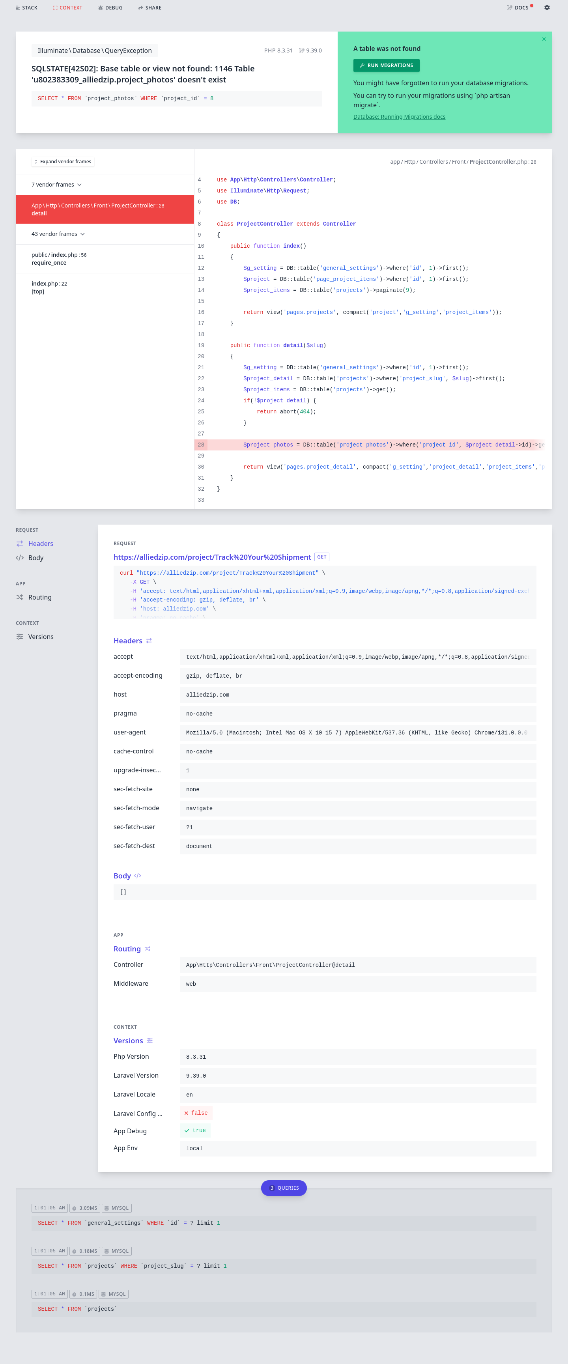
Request (27, 530)
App (21, 583)
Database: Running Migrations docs (399, 116)
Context (27, 623)
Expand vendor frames (63, 161)
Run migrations (386, 65)
